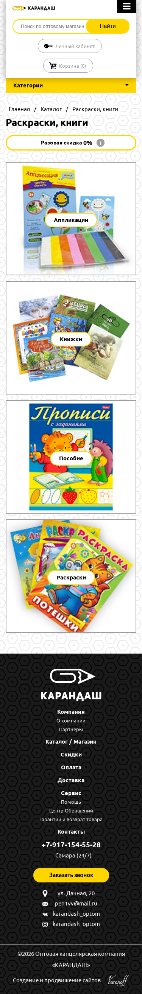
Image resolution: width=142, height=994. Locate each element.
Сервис (71, 793)
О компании (71, 720)
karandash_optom (76, 913)
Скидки (71, 754)
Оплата (71, 767)
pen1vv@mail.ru (76, 903)
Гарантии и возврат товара (71, 819)
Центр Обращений (71, 810)
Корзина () (72, 66)
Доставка (71, 780)
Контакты (71, 831)
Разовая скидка (66, 142)
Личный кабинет (75, 46)
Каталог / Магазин (71, 741)
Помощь (71, 802)
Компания (71, 711)
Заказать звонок (71, 875)
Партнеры (71, 729)
